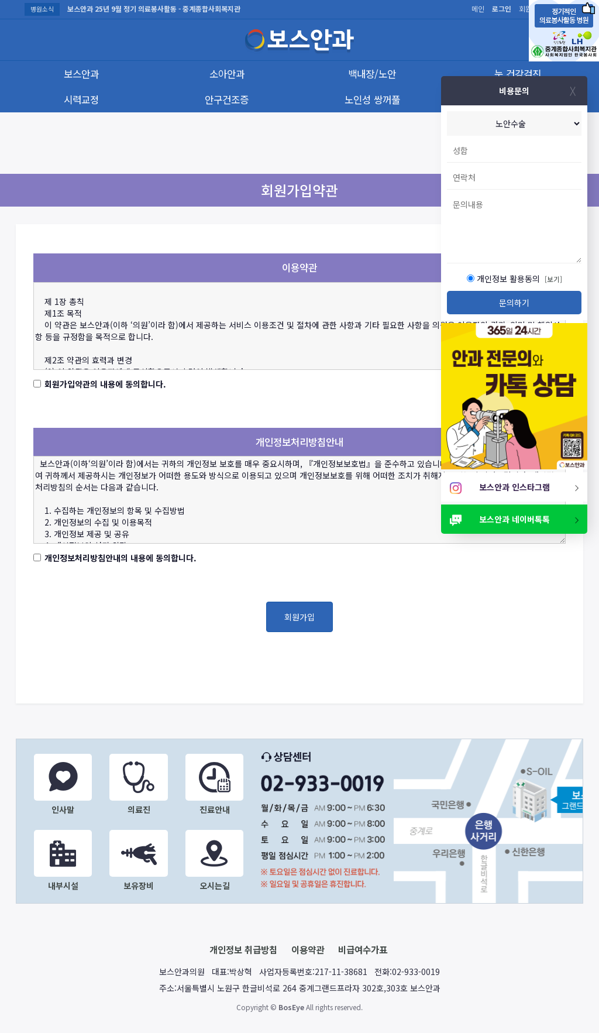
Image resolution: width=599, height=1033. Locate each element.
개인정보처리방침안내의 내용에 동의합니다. (120, 558)
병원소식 (42, 8)
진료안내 (214, 784)
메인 (477, 8)
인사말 (63, 784)
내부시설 (63, 860)
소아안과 (227, 74)
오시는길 (214, 860)
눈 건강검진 (517, 74)
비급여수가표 (362, 949)
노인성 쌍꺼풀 (372, 99)
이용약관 (307, 949)
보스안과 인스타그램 (515, 487)
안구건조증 (227, 99)
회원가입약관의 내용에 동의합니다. (105, 384)
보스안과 (81, 74)
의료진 (138, 784)
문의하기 (514, 302)
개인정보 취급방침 (243, 949)
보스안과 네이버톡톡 (515, 519)
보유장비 (138, 860)
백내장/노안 (372, 74)
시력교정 (81, 99)
